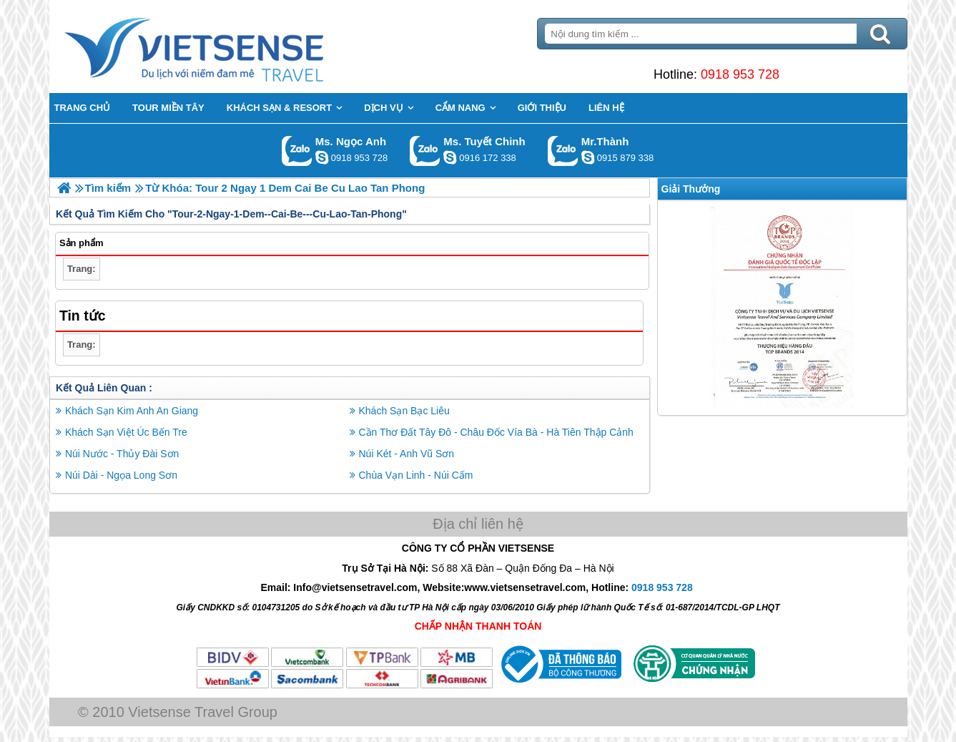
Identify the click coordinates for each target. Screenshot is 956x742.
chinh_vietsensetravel (450, 157)
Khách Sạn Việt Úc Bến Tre (126, 432)
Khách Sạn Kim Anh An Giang (131, 410)
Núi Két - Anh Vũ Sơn (407, 453)
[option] (782, 307)
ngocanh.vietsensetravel (322, 157)
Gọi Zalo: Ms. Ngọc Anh (297, 151)
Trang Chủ (229, 46)
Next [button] (897, 307)
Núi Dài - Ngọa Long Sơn (121, 475)
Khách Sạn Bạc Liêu (404, 410)
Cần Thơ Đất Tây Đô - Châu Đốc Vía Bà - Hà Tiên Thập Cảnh (496, 432)
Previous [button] (668, 307)
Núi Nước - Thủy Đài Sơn (122, 453)
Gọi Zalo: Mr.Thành (563, 151)
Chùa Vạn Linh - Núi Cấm (416, 475)
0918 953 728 (740, 74)
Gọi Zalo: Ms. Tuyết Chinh (425, 151)
